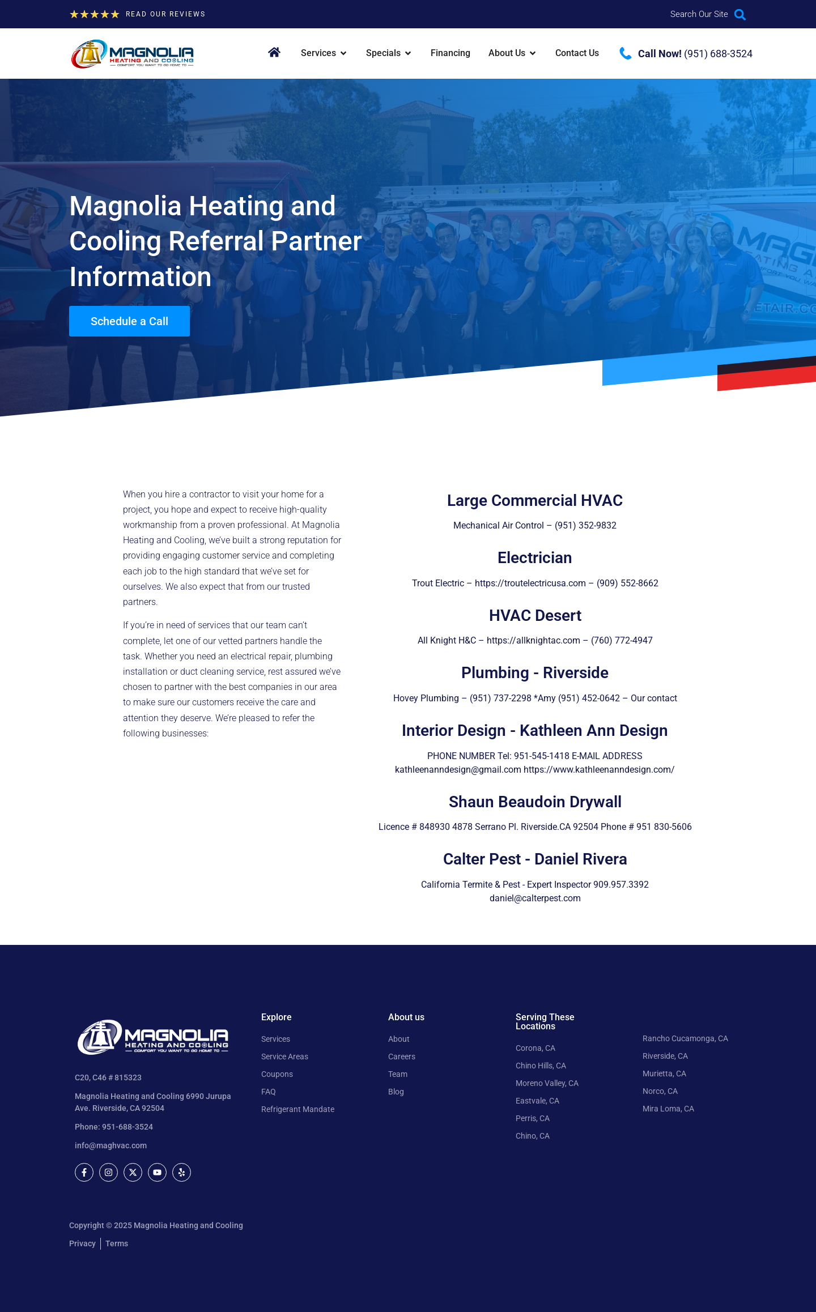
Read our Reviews (166, 14)
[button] (740, 14)
